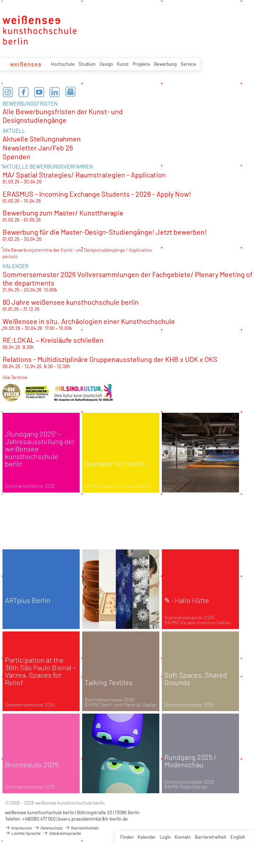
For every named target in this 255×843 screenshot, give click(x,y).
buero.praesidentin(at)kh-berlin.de (93, 819)
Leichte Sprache (23, 833)
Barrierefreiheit (211, 837)
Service (188, 64)
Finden (127, 837)
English (237, 837)
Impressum (18, 827)
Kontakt (183, 837)
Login (165, 837)
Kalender (147, 837)
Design (106, 64)
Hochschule (63, 64)
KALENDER (15, 266)
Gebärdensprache (62, 833)
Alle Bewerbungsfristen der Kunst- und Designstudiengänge (62, 115)
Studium (87, 64)
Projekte (141, 64)
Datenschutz (48, 827)
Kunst (123, 64)
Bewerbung (165, 64)
